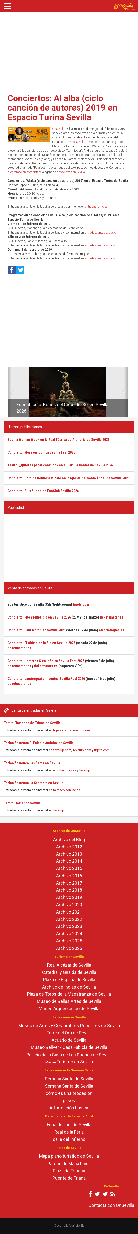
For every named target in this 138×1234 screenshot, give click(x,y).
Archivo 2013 (69, 854)
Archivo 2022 (69, 919)
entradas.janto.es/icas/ (100, 232)
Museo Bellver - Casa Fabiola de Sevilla (69, 1047)
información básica (69, 1107)
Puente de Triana (69, 1178)
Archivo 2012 (69, 846)
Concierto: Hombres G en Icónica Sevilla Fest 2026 (46, 661)
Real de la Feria (69, 1132)
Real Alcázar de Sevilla (69, 965)
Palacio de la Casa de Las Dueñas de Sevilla (69, 1054)
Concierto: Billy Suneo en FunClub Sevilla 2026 (43, 491)
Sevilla (80, 142)
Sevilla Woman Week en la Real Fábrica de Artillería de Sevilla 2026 (58, 440)
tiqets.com (61, 730)
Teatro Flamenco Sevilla (22, 803)
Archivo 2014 (69, 861)
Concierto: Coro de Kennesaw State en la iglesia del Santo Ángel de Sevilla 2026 (68, 478)
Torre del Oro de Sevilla (69, 1032)
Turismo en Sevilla (75, 1061)
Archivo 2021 (69, 912)
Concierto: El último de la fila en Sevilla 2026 (41, 643)
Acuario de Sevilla (69, 1040)
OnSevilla (58, 129)
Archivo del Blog (69, 839)
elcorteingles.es (64, 770)
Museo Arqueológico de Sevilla (69, 1008)
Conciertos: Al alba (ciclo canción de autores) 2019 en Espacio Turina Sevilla (62, 107)
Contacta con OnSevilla (111, 1205)
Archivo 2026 (69, 948)
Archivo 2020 (69, 904)
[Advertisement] (69, 51)
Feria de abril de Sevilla (69, 1124)
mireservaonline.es (66, 790)
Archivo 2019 (69, 897)
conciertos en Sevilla (72, 172)
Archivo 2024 (69, 933)
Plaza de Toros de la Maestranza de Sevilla (69, 994)
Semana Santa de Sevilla (69, 1078)
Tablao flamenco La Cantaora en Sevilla (33, 783)
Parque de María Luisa (69, 1163)
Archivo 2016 (69, 875)
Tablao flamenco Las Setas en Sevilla (32, 763)
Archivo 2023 (69, 926)
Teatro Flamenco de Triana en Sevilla (32, 723)
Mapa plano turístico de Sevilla (69, 1156)
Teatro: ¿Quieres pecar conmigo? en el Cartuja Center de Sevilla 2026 (60, 465)
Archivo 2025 (69, 940)
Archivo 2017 (69, 883)
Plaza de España (69, 1170)
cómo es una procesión (69, 1093)
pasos (69, 1100)
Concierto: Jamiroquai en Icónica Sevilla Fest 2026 (46, 679)
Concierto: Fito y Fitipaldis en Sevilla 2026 (39, 617)
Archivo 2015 (69, 868)
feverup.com (81, 730)
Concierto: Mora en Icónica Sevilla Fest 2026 (41, 452)
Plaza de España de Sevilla (69, 979)
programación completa (23, 172)
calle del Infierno (69, 1139)
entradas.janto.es (96, 206)
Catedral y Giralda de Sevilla (69, 972)
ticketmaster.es (111, 617)
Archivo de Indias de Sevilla (69, 987)
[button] (9, 392)
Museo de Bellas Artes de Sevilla (69, 1001)
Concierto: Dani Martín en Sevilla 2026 (36, 630)
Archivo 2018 (69, 890)
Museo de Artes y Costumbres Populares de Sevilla (69, 1025)
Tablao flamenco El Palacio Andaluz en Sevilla (39, 743)
